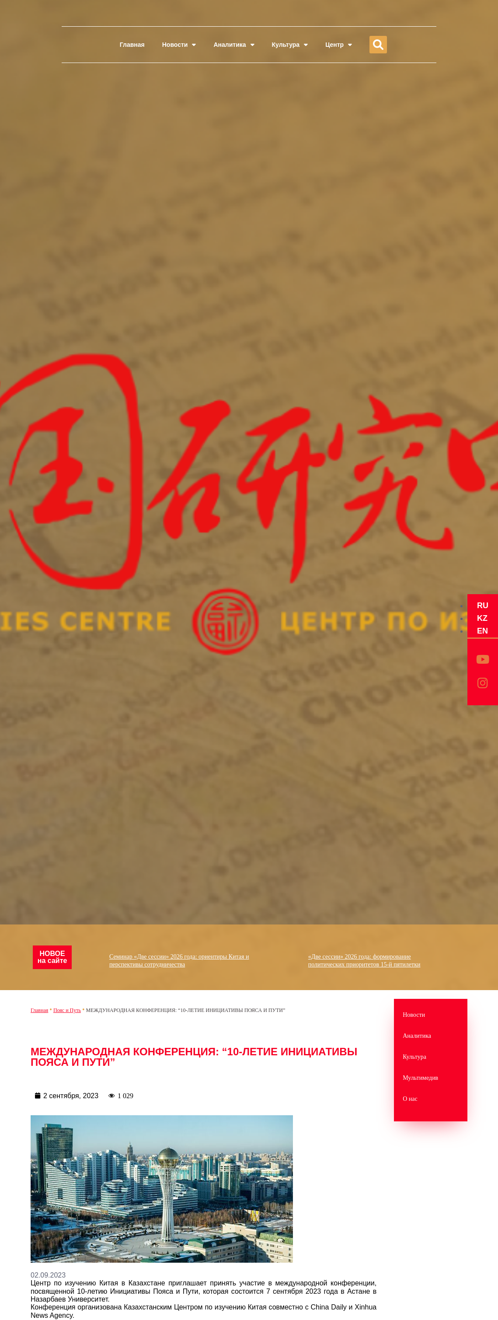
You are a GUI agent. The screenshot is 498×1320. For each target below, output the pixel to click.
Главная (132, 44)
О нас (410, 1099)
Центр (338, 44)
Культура (290, 44)
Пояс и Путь (67, 1010)
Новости (179, 44)
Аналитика (233, 44)
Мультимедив (420, 1078)
